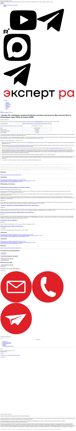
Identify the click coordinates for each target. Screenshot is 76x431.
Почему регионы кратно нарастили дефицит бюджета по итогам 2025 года (16, 212)
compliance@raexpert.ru (4, 260)
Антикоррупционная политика (8, 346)
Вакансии (4, 345)
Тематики (7, 107)
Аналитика (8, 103)
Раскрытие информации (7, 343)
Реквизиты (4, 344)
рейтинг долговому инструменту (29, 121)
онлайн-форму (26, 415)
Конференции (8, 106)
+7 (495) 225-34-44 (3, 355)
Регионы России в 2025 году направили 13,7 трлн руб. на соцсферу (15, 187)
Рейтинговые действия (4, 112)
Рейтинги (7, 102)
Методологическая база (7, 342)
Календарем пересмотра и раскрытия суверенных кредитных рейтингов (20, 146)
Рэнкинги (7, 105)
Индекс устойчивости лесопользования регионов (9, 181)
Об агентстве (5, 341)
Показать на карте (3, 351)
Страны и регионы (25, 234)
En (4, 100)
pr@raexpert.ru (10, 140)
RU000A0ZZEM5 (31, 142)
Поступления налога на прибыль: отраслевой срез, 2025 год (11, 179)
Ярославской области (39, 121)
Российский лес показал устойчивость (8, 220)
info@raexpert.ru (17, 355)
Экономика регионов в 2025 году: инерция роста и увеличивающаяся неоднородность (15, 180)
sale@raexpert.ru (3, 253)
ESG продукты (8, 104)
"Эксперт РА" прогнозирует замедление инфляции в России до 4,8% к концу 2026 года (19, 205)
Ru (6, 100)
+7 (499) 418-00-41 (10, 355)
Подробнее (2, 3)
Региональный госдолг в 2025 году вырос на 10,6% (11, 226)
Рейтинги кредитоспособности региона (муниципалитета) (10, 174)
